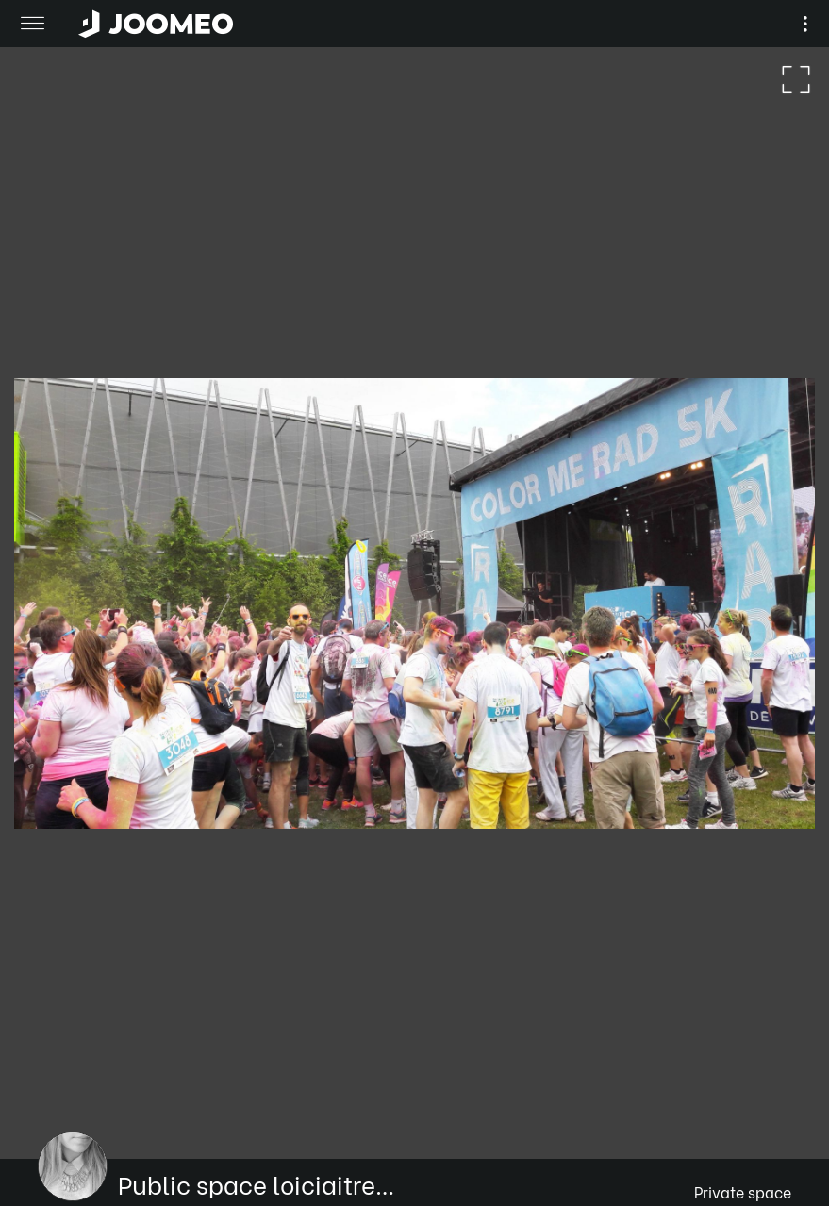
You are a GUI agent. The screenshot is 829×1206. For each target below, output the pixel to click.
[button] (50, 1109)
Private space (742, 1191)
